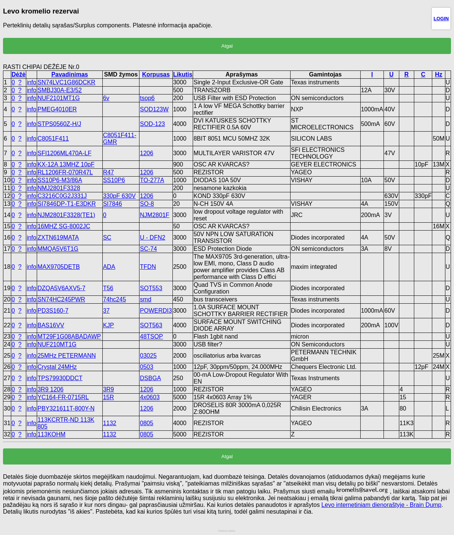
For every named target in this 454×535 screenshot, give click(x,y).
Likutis (183, 74)
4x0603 (150, 397)
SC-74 (148, 249)
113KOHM (51, 434)
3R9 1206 (50, 389)
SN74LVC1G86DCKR (66, 82)
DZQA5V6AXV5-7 (61, 288)
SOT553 (151, 288)
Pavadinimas (69, 74)
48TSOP (151, 336)
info (31, 82)
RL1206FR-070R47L (65, 172)
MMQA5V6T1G (57, 249)
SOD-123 (152, 124)
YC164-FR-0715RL (63, 397)
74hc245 (114, 299)
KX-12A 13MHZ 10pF (65, 164)
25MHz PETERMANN (66, 355)
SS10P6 (114, 180)
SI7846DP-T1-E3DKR (66, 204)
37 (106, 310)
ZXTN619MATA (58, 237)
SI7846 (112, 204)
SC (107, 237)
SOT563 (151, 325)
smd (145, 299)
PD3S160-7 (53, 310)
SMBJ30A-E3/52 (59, 90)
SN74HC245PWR (61, 299)
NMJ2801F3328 (58, 188)
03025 (148, 355)
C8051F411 (53, 138)
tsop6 (147, 98)
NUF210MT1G (56, 344)
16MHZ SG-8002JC (63, 226)
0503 (146, 367)
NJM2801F (154, 215)
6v (106, 98)
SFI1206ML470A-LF (64, 153)
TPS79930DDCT (59, 378)
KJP (108, 325)
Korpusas (156, 74)
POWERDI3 (156, 310)
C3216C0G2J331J (62, 196)
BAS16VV (50, 325)
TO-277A (152, 180)
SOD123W (154, 109)
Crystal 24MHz (57, 367)
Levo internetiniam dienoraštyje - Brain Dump (381, 505)
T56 (108, 288)
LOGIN (441, 18)
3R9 (108, 389)
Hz (438, 74)
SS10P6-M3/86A (59, 180)
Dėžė (18, 74)
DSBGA (150, 378)
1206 (146, 153)
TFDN (148, 267)
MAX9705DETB (58, 267)
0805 (146, 423)
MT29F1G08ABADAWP (69, 336)
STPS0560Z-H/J (59, 124)
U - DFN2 (152, 237)
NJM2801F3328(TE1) (66, 215)
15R (108, 397)
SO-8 (147, 204)
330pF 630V (119, 196)
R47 (108, 172)
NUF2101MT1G (58, 98)
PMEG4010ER (57, 109)
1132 (110, 423)
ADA (109, 267)
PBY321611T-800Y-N (65, 408)
